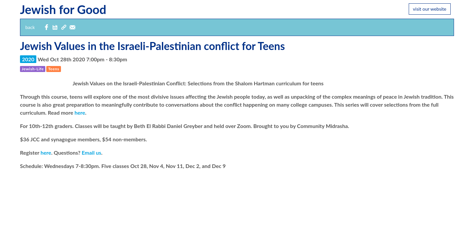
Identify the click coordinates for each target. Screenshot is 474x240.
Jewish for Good (63, 9)
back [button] (30, 27)
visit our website (429, 9)
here (80, 112)
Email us (91, 152)
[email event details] (72, 27)
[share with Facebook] (46, 27)
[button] (55, 27)
